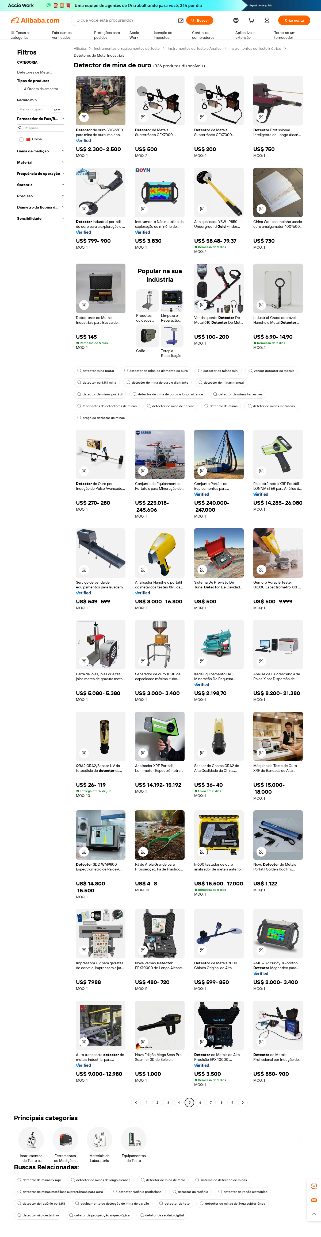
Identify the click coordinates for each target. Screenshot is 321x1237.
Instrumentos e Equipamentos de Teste (127, 48)
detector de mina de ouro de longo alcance (168, 394)
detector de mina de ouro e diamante (157, 382)
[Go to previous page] (136, 1102)
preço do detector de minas (101, 418)
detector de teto (174, 1203)
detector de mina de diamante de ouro (156, 371)
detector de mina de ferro (163, 1180)
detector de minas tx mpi (39, 1180)
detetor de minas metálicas (271, 406)
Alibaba (80, 48)
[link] (314, 1186)
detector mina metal (95, 371)
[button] (181, 20)
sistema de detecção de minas (221, 1180)
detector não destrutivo (38, 1215)
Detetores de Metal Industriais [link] (99, 55)
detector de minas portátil (100, 394)
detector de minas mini (218, 371)
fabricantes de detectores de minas (107, 406)
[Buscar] (199, 20)
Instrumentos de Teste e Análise (194, 48)
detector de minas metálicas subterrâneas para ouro (60, 1192)
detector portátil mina (96, 382)
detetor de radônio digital (162, 1215)
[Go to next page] (243, 1102)
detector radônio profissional (137, 1192)
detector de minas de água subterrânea (232, 1203)
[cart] (252, 21)
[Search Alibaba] (125, 20)
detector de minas (221, 406)
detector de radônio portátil (41, 1203)
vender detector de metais (271, 371)
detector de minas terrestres (238, 394)
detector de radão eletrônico (243, 1192)
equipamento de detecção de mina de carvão (112, 1203)
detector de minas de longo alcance (101, 1180)
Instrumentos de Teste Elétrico (255, 48)
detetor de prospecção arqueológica (99, 1215)
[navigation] (40, 576)
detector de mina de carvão (170, 406)
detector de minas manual (221, 382)
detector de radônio (190, 1192)
